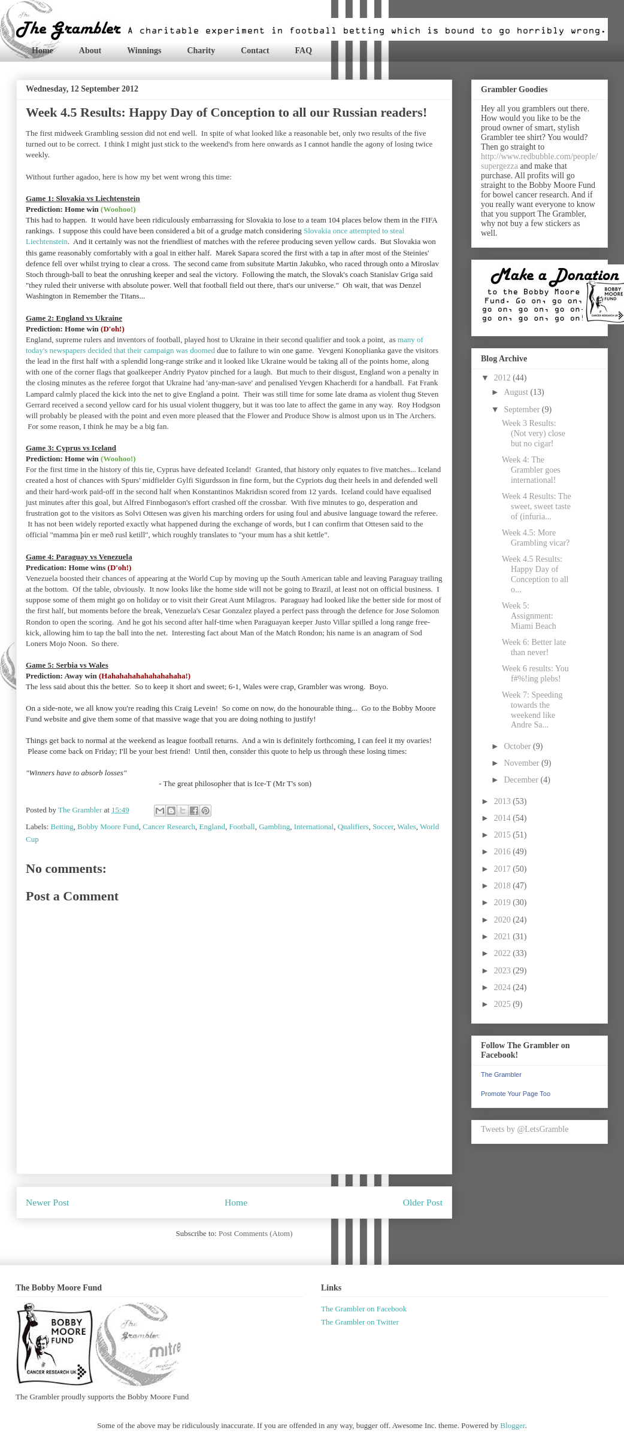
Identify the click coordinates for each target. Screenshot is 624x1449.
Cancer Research (169, 826)
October (518, 746)
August (517, 392)
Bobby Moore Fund (108, 826)
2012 (503, 377)
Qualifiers (353, 826)
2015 (503, 834)
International (314, 826)
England (212, 826)
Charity (201, 50)
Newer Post (47, 1202)
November (522, 763)
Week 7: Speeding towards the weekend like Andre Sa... (532, 709)
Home (42, 50)
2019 (503, 902)
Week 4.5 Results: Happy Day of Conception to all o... (535, 574)
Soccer (382, 826)
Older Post (423, 1202)
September (522, 409)
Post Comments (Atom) (256, 1233)
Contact (255, 50)
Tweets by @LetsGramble (524, 1129)
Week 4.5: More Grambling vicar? (536, 537)
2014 (503, 818)
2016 (503, 851)
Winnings (144, 50)
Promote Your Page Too (515, 1093)
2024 (503, 987)
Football (242, 826)
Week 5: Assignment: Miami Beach (529, 616)
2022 (503, 953)
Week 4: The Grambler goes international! (531, 470)
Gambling (274, 826)
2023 (503, 970)
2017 (503, 868)
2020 (503, 919)
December (522, 779)
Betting (62, 826)
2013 (503, 801)
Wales (406, 826)
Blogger (512, 1425)
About (90, 50)
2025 (503, 1004)
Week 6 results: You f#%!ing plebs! (535, 673)
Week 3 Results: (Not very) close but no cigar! (533, 433)
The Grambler (501, 1074)
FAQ (304, 50)
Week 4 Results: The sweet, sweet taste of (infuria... (536, 506)
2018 (503, 885)
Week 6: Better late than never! (534, 647)
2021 (503, 936)
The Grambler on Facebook (364, 1308)
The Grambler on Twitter (360, 1321)
